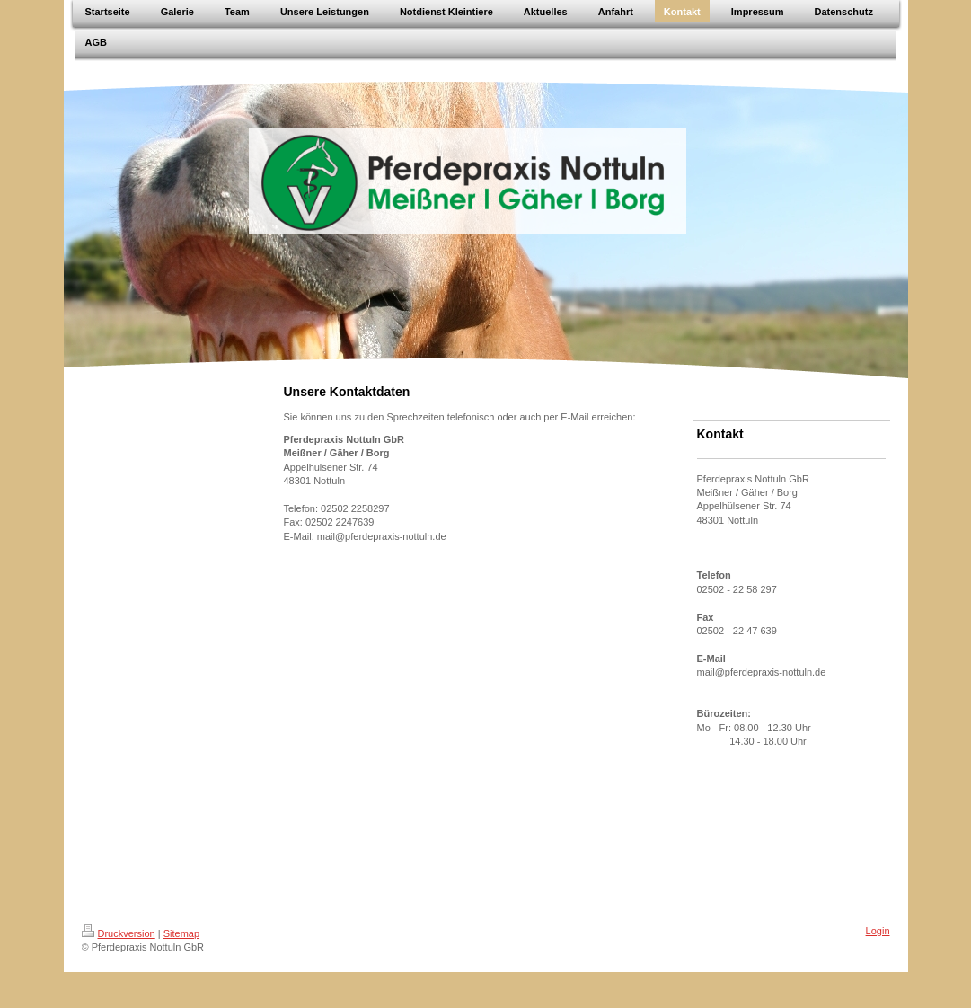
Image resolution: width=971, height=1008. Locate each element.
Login (878, 930)
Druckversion (118, 933)
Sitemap (181, 933)
